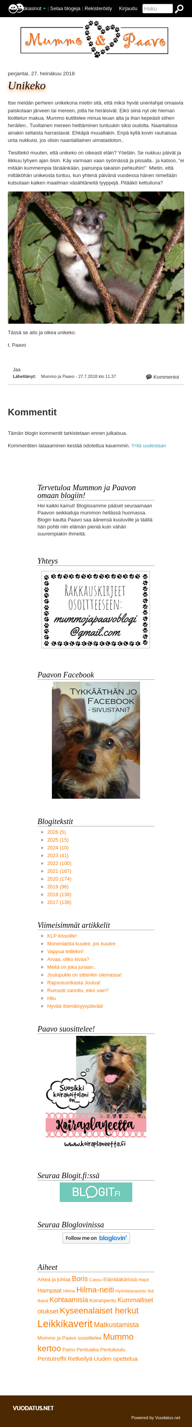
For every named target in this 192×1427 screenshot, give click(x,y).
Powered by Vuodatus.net (155, 1417)
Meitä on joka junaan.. (71, 967)
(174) (59, 879)
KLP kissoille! (62, 936)
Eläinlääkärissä (120, 1279)
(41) (58, 855)
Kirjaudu (128, 8)
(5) (56, 832)
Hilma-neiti (95, 1289)
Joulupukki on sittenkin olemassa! (84, 975)
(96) (58, 887)
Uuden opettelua (116, 1358)
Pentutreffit (51, 1358)
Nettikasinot (28, 8)
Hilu (51, 998)
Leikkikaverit (64, 1323)
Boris (80, 1279)
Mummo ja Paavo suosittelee (69, 1338)
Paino (68, 1350)
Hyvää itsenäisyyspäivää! (75, 1006)
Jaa (16, 369)
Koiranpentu (102, 1300)
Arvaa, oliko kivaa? (68, 959)
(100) (59, 863)
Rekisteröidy (98, 8)
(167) (59, 871)
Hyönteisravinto (131, 1291)
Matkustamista (116, 1325)
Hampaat (49, 1290)
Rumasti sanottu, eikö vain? (77, 990)
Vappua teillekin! (65, 951)
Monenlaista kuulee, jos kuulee (81, 944)
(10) (58, 848)
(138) (59, 894)
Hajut (143, 1279)
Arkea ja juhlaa (54, 1279)
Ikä (151, 1291)
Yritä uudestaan (148, 445)
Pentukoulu (112, 1350)
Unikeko (27, 85)
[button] (44, 8)
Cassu (95, 1279)
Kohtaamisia (69, 1300)
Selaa (65, 8)
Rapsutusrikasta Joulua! (74, 983)
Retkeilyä (80, 1358)
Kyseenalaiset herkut (99, 1310)
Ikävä (42, 1300)
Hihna (69, 1291)
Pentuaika (87, 1350)
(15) (58, 840)
